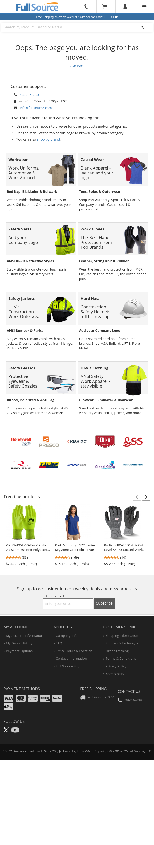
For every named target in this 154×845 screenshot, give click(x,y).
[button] (137, 562)
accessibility (115, 738)
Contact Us (129, 756)
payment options (19, 716)
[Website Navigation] (144, 6)
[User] (125, 6)
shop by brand (48, 139)
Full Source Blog (68, 731)
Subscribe (104, 669)
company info (66, 701)
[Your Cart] (106, 6)
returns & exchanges (122, 708)
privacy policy (116, 731)
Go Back (76, 66)
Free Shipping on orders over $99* (77, 17)
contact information (71, 723)
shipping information (122, 701)
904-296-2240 (29, 95)
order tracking (117, 716)
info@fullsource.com (35, 107)
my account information (24, 701)
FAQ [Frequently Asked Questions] (59, 708)
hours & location (74, 716)
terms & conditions (121, 723)
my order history (19, 708)
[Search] (142, 27)
